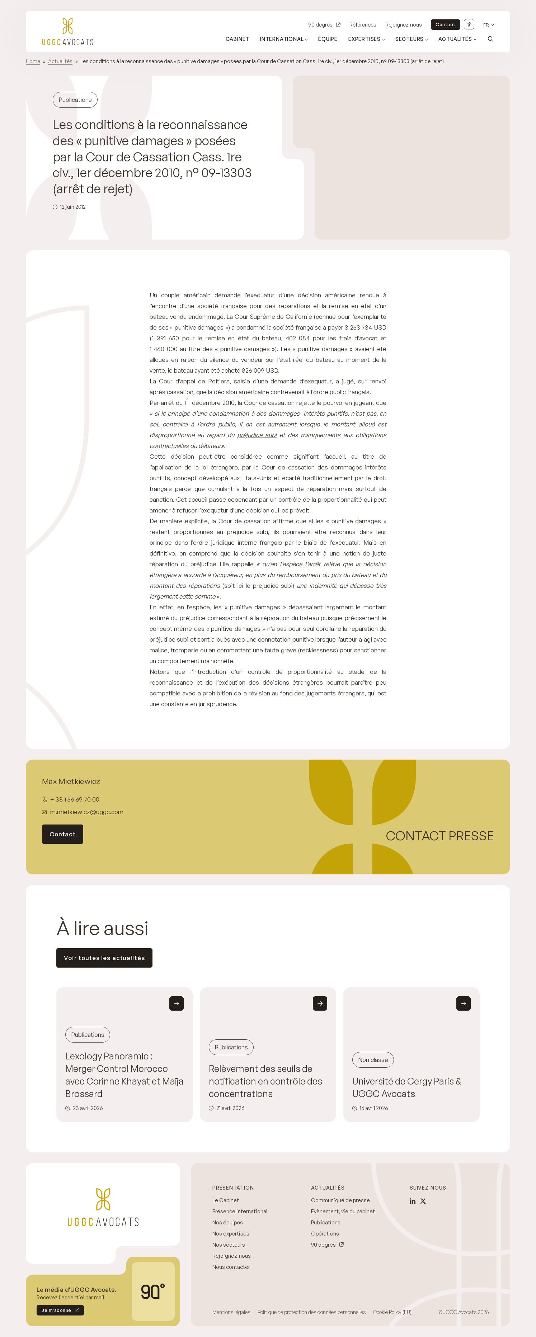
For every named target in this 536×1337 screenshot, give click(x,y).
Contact (446, 24)
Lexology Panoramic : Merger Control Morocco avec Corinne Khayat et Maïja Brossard (124, 1074)
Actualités (60, 61)
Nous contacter (231, 1266)
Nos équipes (227, 1222)
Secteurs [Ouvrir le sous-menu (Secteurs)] (409, 39)
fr (486, 25)
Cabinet (238, 39)
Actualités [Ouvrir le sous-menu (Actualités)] (455, 39)
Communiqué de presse (340, 1200)
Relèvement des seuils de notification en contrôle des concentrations (265, 1081)
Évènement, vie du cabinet (343, 1211)
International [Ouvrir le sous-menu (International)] (282, 39)
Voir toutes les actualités (104, 958)
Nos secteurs (228, 1244)
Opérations (325, 1233)
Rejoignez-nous (403, 25)
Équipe (328, 39)
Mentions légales (231, 1312)
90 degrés (320, 25)
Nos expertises (230, 1233)
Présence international (239, 1211)
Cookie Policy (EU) (392, 1312)
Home (33, 61)
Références (362, 25)
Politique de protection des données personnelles (312, 1312)
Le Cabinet (225, 1200)
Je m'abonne (54, 1311)
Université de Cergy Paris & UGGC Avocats (406, 1087)
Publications (325, 1222)
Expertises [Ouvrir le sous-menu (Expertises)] (364, 39)
